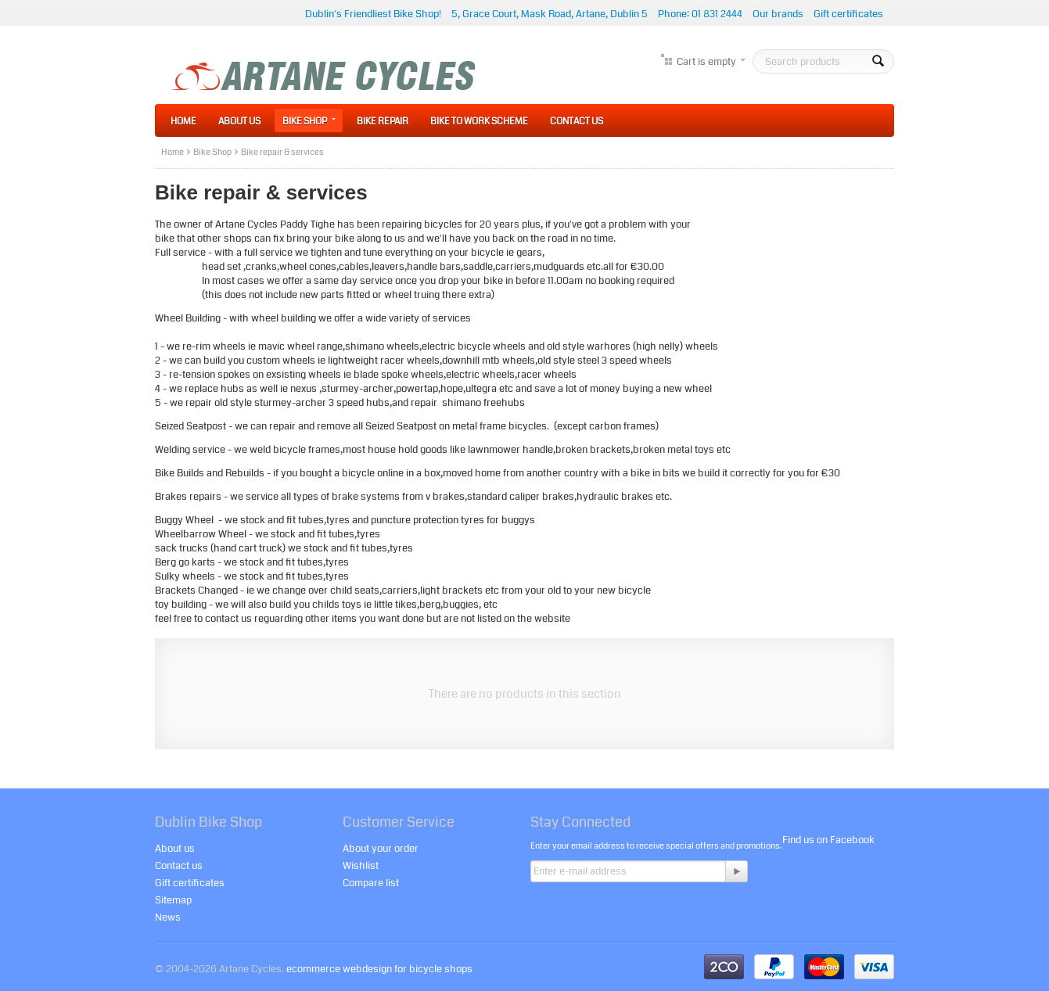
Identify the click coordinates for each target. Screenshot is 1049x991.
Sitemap (173, 900)
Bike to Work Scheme (479, 121)
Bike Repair (382, 121)
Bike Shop (309, 121)
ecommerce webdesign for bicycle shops (379, 969)
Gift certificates (848, 14)
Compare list (371, 883)
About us (175, 849)
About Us (239, 121)
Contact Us (576, 121)
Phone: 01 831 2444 (700, 14)
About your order (381, 849)
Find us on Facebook (828, 840)
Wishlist (361, 866)
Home (183, 121)
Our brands (778, 14)
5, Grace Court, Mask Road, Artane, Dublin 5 (549, 14)
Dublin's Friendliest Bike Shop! (373, 14)
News (168, 917)
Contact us (179, 866)
